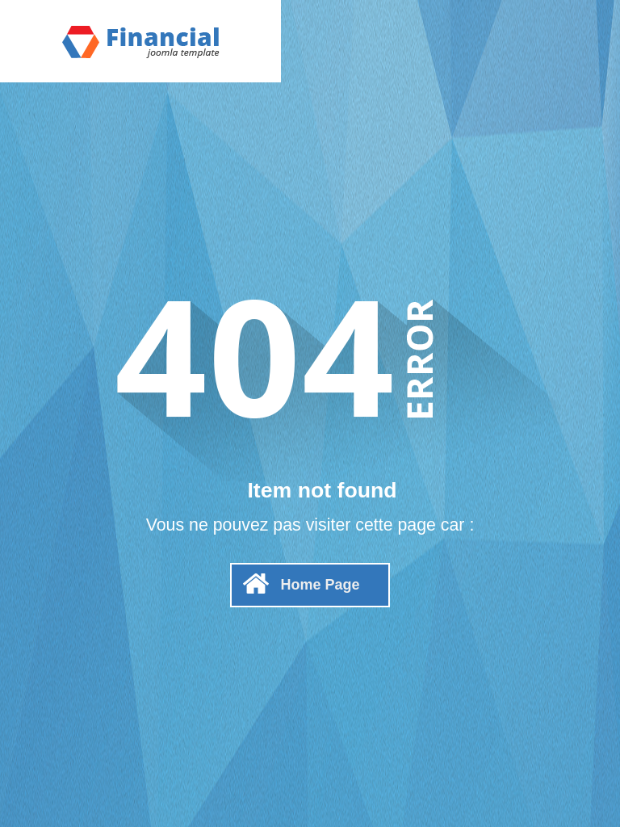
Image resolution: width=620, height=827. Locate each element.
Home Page (319, 585)
